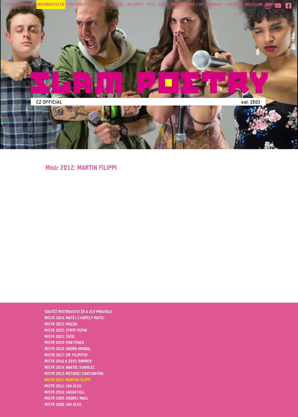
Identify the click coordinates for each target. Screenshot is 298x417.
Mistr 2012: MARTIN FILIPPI (81, 167)
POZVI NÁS (97, 4)
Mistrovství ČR (50, 4)
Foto (151, 4)
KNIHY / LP (194, 4)
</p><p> (149, 232)
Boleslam (253, 4)
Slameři (116, 4)
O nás (10, 4)
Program (26, 4)
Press (176, 4)
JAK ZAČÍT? (135, 4)
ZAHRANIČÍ (214, 4)
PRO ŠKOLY (76, 4)
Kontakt (273, 4)
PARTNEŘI (234, 4)
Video (163, 4)
